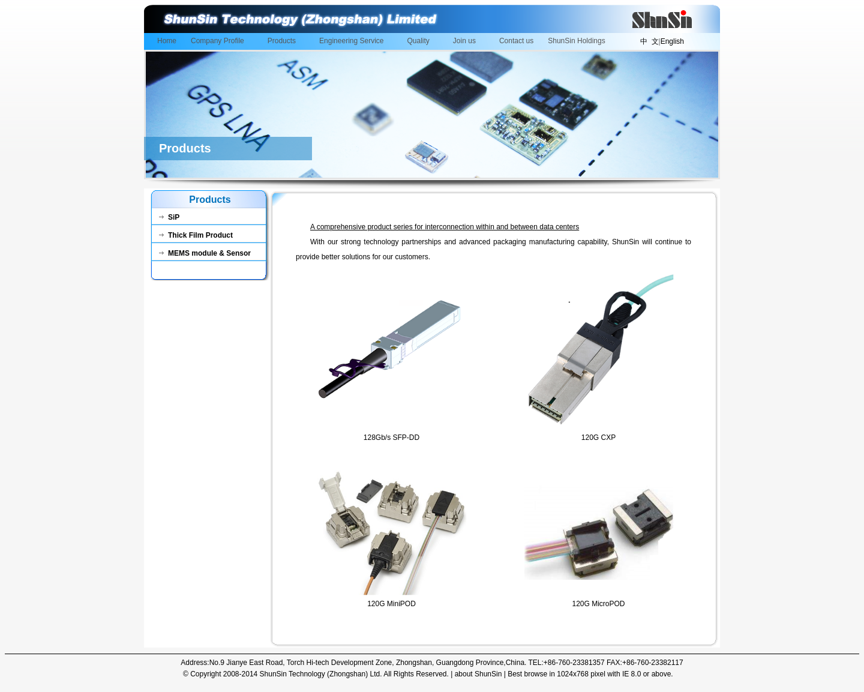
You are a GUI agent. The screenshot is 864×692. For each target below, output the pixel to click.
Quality (420, 42)
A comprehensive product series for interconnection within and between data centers (444, 227)
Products (283, 42)
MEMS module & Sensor (205, 253)
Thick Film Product (196, 235)
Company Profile (219, 42)
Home (166, 41)
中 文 (649, 41)
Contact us (516, 41)
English (672, 41)
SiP (169, 217)
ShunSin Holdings (576, 41)
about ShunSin (478, 674)
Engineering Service (353, 42)
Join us (466, 42)
